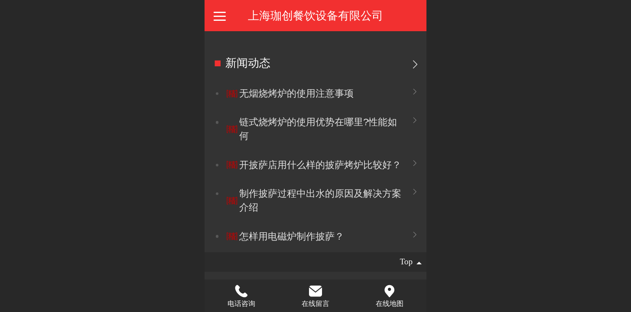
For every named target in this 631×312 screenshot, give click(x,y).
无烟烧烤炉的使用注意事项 (296, 93)
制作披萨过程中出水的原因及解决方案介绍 (320, 200)
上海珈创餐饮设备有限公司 (315, 16)
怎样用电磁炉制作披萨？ (291, 236)
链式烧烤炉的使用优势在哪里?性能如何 (318, 129)
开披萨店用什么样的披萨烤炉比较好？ (320, 164)
